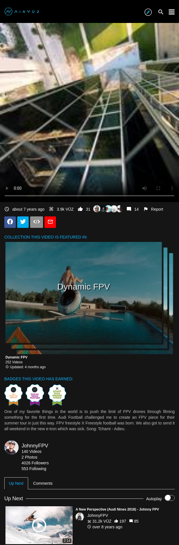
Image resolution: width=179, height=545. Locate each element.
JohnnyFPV (35, 446)
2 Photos (29, 457)
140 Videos (32, 451)
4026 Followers (35, 463)
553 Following (34, 468)
